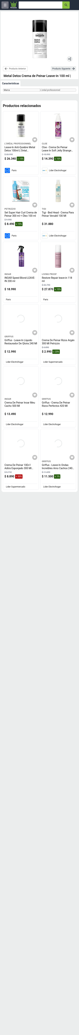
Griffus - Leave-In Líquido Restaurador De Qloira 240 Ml (20, 342)
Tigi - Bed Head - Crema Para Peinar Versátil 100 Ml (58, 214)
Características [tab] (10, 83)
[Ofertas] (40, 5)
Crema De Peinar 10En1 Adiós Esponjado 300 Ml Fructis (18, 468)
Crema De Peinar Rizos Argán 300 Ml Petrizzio (58, 342)
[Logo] (13, 5)
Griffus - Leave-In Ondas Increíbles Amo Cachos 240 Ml (58, 468)
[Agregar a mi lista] (34, 139)
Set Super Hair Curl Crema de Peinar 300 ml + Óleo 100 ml (20, 214)
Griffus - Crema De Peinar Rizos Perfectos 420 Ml (56, 404)
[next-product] (63, 68)
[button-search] (66, 5)
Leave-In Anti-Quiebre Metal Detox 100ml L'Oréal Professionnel (19, 150)
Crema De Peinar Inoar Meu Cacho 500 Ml (19, 404)
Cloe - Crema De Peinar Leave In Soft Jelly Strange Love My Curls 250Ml (57, 150)
